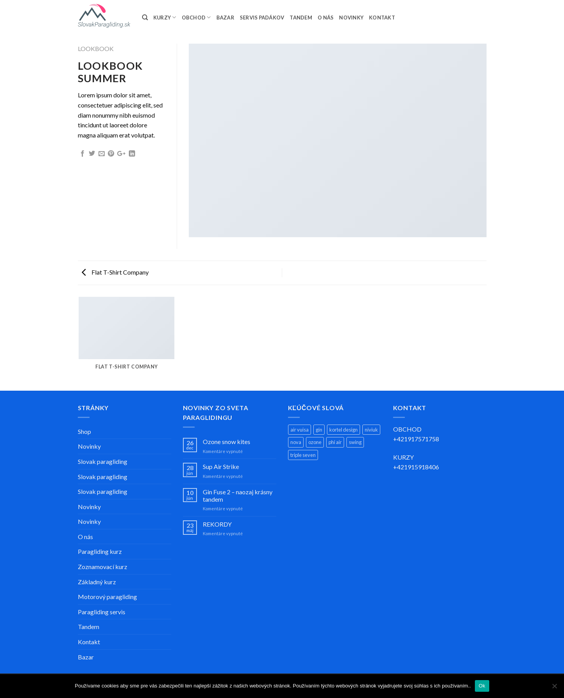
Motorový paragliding (107, 596)
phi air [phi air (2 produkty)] (335, 442)
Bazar (86, 657)
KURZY (164, 17)
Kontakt (89, 641)
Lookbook (96, 48)
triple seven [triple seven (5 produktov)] (303, 455)
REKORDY (217, 524)
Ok (482, 686)
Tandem (88, 626)
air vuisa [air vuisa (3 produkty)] (299, 430)
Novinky (89, 446)
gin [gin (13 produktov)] (319, 430)
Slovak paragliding (102, 461)
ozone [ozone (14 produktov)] (315, 442)
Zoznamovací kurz (102, 566)
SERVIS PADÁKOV (262, 17)
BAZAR (225, 17)
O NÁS (326, 17)
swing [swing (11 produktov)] (355, 442)
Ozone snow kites (226, 441)
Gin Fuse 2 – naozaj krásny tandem (237, 495)
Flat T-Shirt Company (115, 272)
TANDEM (301, 17)
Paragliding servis (101, 611)
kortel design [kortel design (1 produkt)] (343, 430)
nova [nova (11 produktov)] (295, 442)
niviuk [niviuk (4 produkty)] (371, 430)
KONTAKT (382, 17)
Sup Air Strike (221, 466)
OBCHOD (196, 17)
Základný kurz (97, 581)
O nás (85, 536)
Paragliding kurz (100, 551)
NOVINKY (351, 17)
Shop (84, 431)
